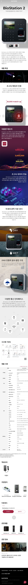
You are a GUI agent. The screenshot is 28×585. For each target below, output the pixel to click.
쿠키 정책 (10, 570)
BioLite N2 (14, 533)
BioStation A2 (6, 533)
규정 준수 (14, 570)
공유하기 (20, 511)
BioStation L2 (21, 533)
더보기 (14, 517)
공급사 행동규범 (20, 570)
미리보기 (8, 511)
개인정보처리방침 (5, 570)
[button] (11, 45)
